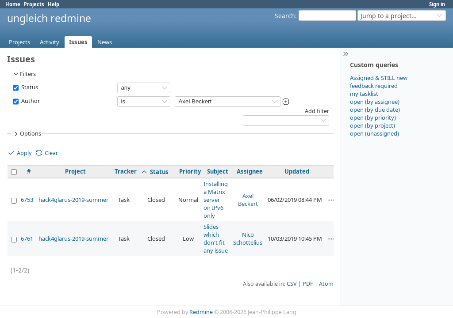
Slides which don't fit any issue (215, 238)
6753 (27, 200)
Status (29, 87)
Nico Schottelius (247, 238)
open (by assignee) (374, 102)
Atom (326, 284)
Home (12, 4)
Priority (190, 171)
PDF (308, 284)
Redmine (201, 312)
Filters (24, 74)
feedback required (374, 86)
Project (75, 171)
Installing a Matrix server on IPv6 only (215, 200)
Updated (296, 171)
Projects (34, 4)
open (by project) (372, 125)
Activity (49, 42)
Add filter (317, 111)
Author (30, 101)
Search (285, 15)
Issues (78, 42)
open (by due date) (375, 110)
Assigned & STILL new (378, 78)
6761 (27, 238)
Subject (217, 171)
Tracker (126, 171)
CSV (292, 284)
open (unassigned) (374, 133)
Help (53, 4)
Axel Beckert (248, 200)
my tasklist (364, 94)
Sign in (437, 4)
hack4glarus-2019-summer (73, 200)
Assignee (250, 171)
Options (26, 134)
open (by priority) (373, 117)
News (104, 42)
